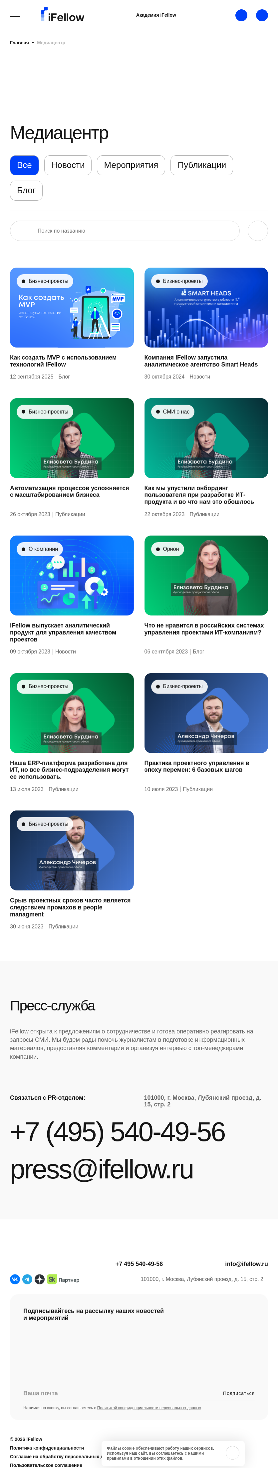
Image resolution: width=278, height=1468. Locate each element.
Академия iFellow (156, 15)
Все (24, 165)
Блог (26, 190)
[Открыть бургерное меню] (15, 15)
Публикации (201, 165)
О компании (43, 565)
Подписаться (239, 1409)
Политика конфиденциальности (47, 1463)
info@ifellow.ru (246, 1280)
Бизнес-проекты (48, 297)
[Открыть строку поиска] (262, 15)
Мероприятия (131, 165)
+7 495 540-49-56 (139, 1280)
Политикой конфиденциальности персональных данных (149, 1423)
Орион (171, 565)
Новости (68, 165)
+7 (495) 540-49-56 (117, 1131)
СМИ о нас (176, 427)
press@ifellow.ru (101, 1169)
